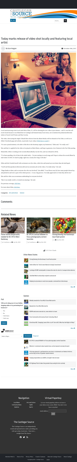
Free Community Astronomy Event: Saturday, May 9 (43, 317)
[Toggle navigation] (13, 20)
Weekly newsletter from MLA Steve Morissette (42, 300)
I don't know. (6, 315)
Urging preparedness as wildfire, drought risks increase (44, 358)
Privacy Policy (29, 456)
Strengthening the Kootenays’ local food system (42, 259)
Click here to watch (42, 141)
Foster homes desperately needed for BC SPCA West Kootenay (10, 236)
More (73, 287)
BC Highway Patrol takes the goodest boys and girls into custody (47, 363)
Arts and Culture (13, 193)
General (22, 193)
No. (4, 313)
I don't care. (6, 318)
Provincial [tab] (28, 336)
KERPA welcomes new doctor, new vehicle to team (43, 311)
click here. (17, 183)
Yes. (4, 310)
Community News (16, 405)
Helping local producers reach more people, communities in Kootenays (48, 281)
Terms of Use (20, 456)
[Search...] (59, 20)
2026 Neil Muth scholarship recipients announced (42, 275)
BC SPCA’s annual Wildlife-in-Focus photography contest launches (37, 236)
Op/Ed (31, 405)
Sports (31, 407)
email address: (44, 411)
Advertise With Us (10, 456)
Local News (17, 402)
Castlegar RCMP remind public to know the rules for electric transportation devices (52, 270)
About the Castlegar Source (54, 456)
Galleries (16, 407)
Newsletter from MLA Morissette (38, 306)
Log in (48, 459)
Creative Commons (40, 456)
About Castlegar (68, 456)
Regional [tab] (36, 336)
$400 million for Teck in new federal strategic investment (45, 265)
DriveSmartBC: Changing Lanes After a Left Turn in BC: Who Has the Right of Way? (51, 322)
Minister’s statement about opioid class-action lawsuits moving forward (49, 346)
